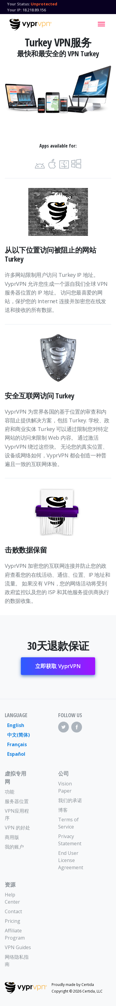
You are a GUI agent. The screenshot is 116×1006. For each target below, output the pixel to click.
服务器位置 (17, 801)
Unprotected (44, 4)
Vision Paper (65, 787)
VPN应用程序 (17, 814)
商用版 (12, 837)
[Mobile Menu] (101, 23)
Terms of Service (68, 823)
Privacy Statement (69, 840)
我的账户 (14, 846)
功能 (9, 791)
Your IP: (14, 10)
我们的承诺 (70, 800)
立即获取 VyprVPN (58, 666)
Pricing (12, 921)
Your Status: (18, 4)
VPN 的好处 (17, 827)
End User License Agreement (70, 860)
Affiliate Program (15, 934)
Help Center (12, 898)
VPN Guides (18, 947)
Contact (13, 911)
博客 (63, 810)
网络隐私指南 (17, 960)
